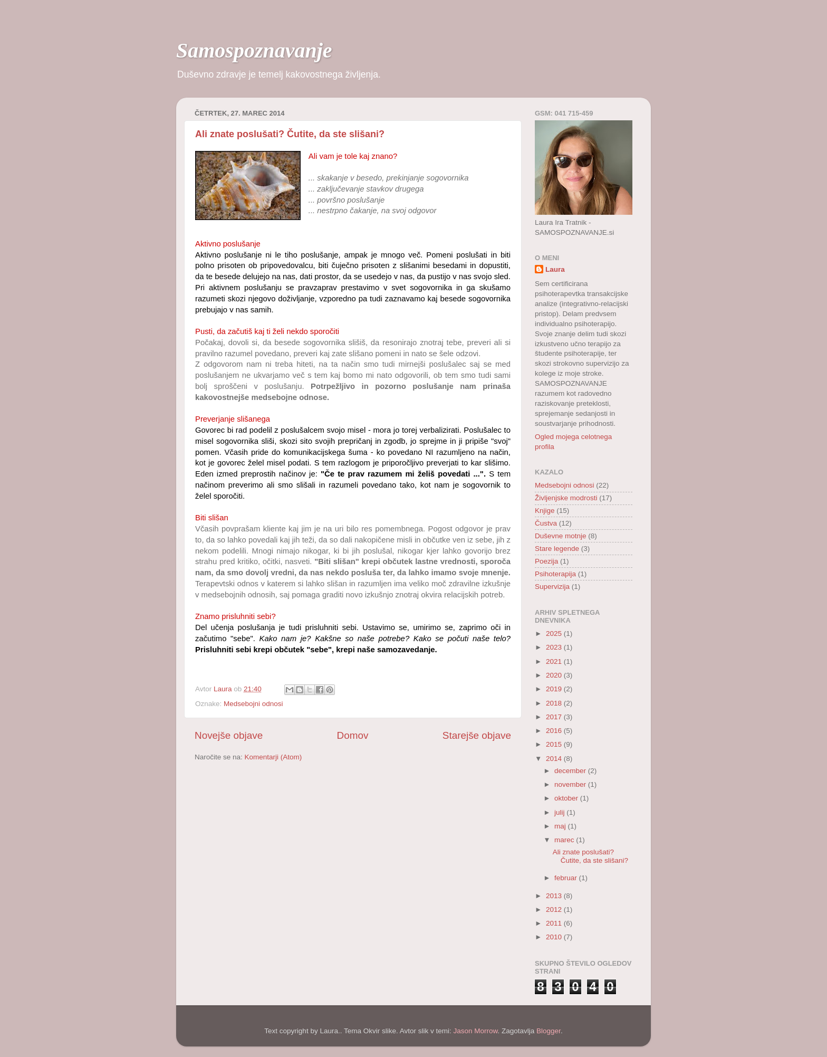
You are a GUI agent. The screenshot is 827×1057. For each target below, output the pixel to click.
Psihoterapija (555, 574)
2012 (555, 909)
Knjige (545, 511)
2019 (555, 689)
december (571, 771)
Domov (353, 735)
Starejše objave (477, 735)
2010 (555, 937)
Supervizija (552, 587)
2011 (555, 923)
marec (565, 840)
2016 (555, 731)
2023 (555, 647)
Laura (555, 269)
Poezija (546, 561)
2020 (555, 675)
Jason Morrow (475, 1031)
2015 (555, 744)
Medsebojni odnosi (253, 704)
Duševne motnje (560, 536)
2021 (555, 661)
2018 (555, 703)
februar (566, 878)
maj (561, 826)
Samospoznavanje (254, 50)
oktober (567, 798)
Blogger (548, 1031)
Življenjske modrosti (566, 498)
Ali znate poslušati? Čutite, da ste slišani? (289, 134)
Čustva (546, 523)
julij (560, 812)
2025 (555, 633)
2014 (555, 759)
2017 (555, 717)
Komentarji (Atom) (273, 757)
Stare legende (557, 549)
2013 (555, 896)
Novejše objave (229, 735)
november (571, 784)
